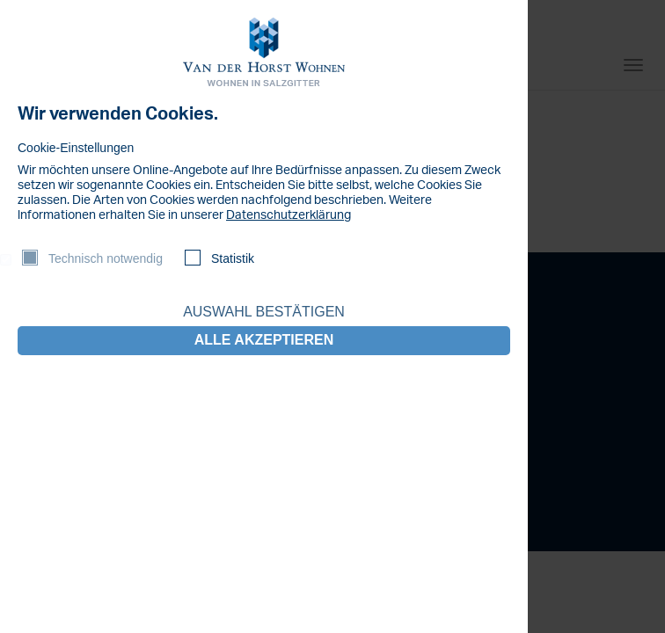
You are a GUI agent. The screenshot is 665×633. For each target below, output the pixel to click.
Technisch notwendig (105, 258)
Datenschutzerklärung (288, 215)
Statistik (232, 258)
